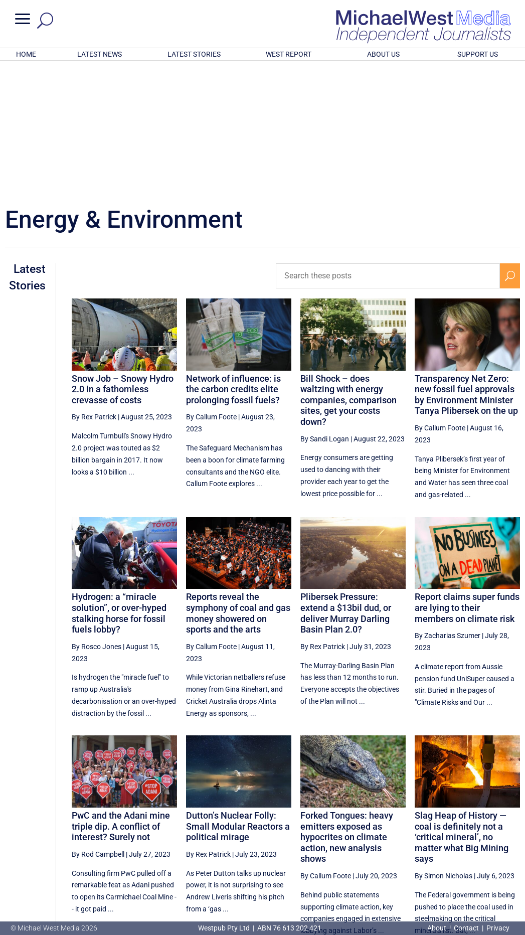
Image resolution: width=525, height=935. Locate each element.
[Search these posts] (388, 144)
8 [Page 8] (416, 842)
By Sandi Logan (324, 307)
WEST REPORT (288, 54)
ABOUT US (383, 54)
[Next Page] (509, 841)
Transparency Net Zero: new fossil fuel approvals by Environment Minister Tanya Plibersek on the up (466, 263)
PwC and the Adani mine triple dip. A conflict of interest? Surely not (121, 695)
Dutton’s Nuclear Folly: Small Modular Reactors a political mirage (238, 695)
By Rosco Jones (96, 515)
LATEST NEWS (99, 54)
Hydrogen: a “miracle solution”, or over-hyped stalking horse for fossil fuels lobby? (119, 481)
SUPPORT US (477, 54)
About (437, 928)
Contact (466, 928)
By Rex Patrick (94, 285)
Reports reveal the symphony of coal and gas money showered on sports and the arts (238, 481)
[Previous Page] (374, 841)
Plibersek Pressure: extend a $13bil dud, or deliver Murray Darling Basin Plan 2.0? (345, 481)
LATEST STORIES (194, 54)
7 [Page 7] (395, 842)
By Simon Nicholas (443, 744)
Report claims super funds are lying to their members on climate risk (467, 476)
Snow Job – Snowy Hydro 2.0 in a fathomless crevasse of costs (122, 258)
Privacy (497, 928)
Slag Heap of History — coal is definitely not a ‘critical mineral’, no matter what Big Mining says (461, 705)
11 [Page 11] (486, 842)
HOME (26, 54)
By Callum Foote (211, 285)
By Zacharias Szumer (447, 504)
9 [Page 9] (438, 842)
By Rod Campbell (98, 723)
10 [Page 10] (461, 842)
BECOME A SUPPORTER (475, 875)
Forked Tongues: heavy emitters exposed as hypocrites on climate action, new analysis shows (346, 705)
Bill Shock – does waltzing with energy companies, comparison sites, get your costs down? (348, 268)
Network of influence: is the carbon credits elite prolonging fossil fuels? (233, 258)
